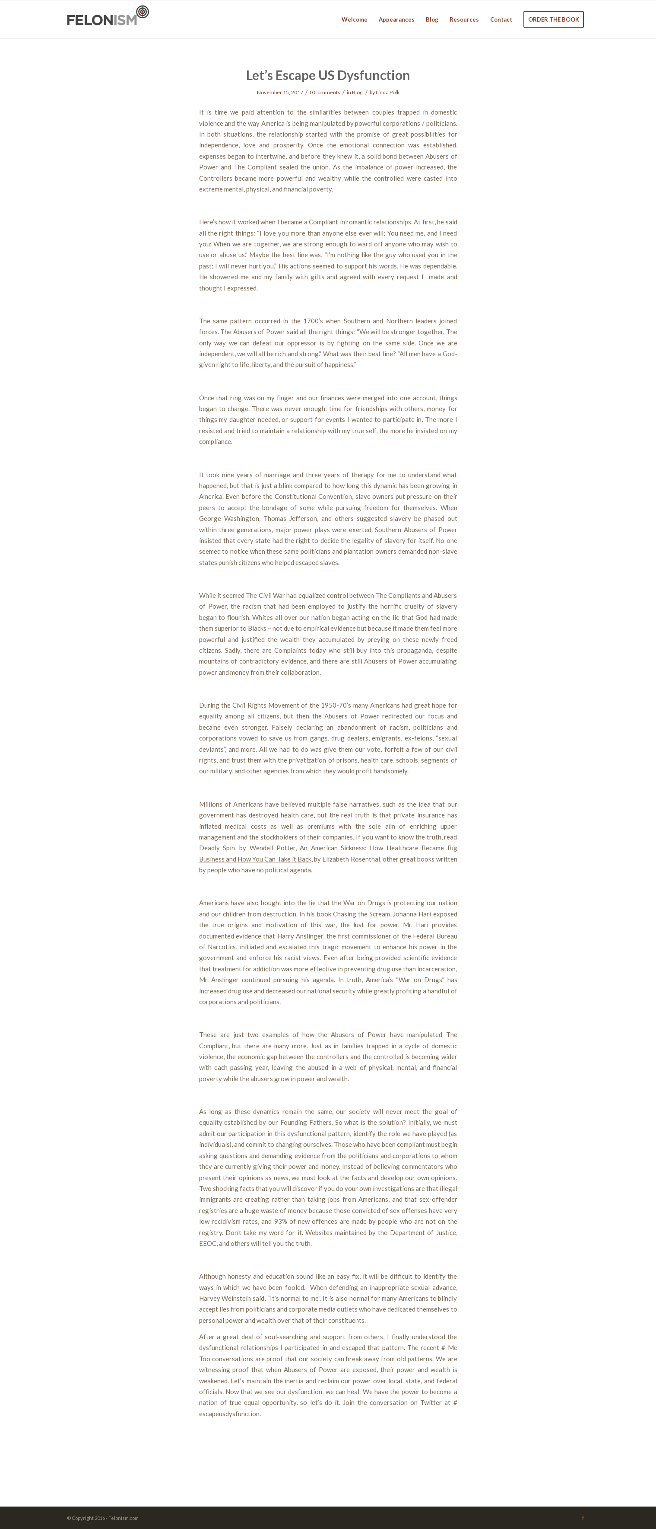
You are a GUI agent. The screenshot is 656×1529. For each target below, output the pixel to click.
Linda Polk (387, 92)
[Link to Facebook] (583, 1517)
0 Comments (325, 92)
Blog (357, 92)
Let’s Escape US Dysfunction (328, 75)
